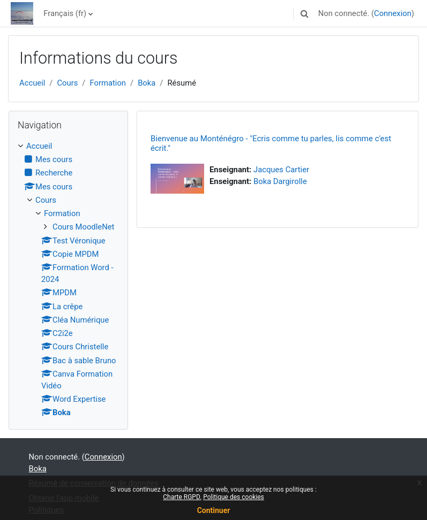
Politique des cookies (233, 497)
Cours (67, 83)
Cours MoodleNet (83, 227)
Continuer (213, 510)
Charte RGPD (181, 497)
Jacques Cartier (281, 169)
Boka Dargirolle (280, 181)
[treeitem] (68, 279)
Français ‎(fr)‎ (64, 13)
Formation (107, 83)
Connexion (392, 13)
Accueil (32, 83)
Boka (146, 83)
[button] (305, 13)
